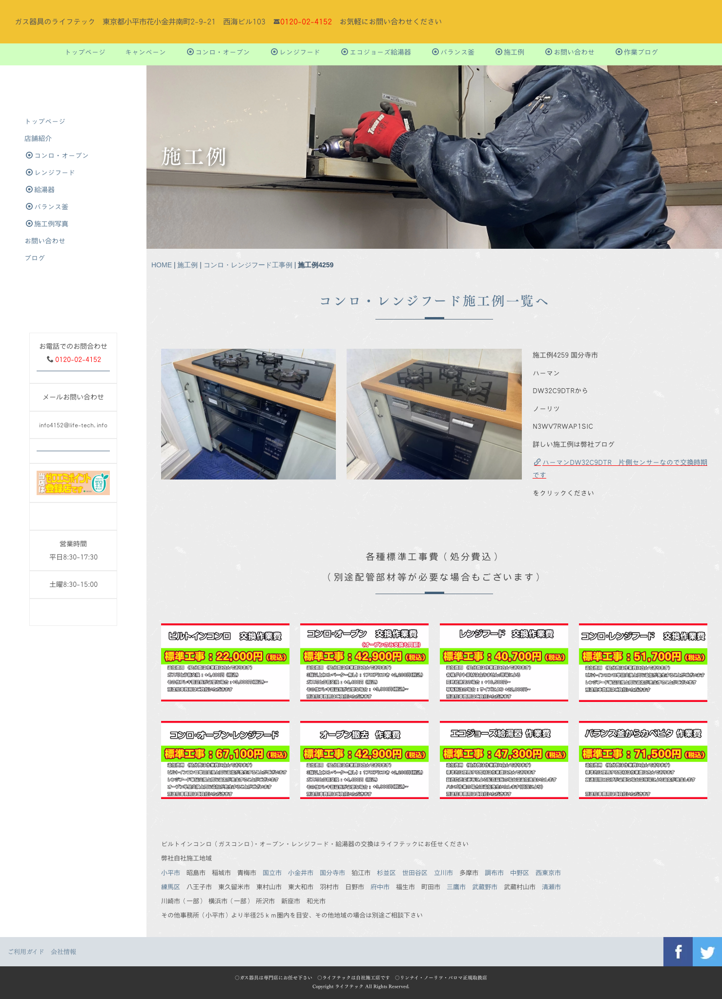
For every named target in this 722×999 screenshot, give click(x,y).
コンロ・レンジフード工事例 (248, 265)
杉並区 (386, 873)
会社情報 (63, 952)
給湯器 (40, 189)
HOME (161, 265)
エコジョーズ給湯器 (376, 52)
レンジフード (295, 52)
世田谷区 (415, 873)
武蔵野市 (484, 887)
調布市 (494, 873)
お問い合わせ (570, 52)
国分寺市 (332, 873)
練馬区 (170, 887)
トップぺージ (84, 52)
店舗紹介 (38, 138)
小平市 (170, 873)
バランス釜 (453, 52)
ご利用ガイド (25, 952)
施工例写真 (47, 224)
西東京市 (548, 873)
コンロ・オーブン (218, 52)
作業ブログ (637, 52)
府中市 (380, 887)
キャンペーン (145, 52)
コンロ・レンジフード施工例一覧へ (434, 301)
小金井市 (300, 873)
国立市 (272, 873)
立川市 (443, 873)
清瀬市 (551, 887)
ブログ (34, 258)
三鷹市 (456, 887)
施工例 (509, 52)
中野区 (519, 873)
